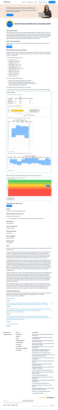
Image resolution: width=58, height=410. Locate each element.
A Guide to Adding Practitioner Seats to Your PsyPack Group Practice (42, 347)
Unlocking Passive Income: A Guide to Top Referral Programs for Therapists (42, 364)
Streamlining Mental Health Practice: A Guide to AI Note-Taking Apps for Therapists (43, 367)
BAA (17, 405)
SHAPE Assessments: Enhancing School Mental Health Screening (43, 361)
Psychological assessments (37, 393)
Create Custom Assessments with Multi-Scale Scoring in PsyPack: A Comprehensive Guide (43, 355)
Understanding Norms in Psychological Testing (41, 352)
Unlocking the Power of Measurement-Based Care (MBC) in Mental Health (43, 381)
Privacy (8, 405)
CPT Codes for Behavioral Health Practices (40, 383)
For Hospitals (19, 346)
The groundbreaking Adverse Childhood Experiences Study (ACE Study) (42, 338)
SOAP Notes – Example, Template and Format (41, 391)
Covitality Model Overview (12, 323)
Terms (4, 405)
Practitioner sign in (42, 2)
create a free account (14, 43)
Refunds (13, 405)
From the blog (35, 332)
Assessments (30, 2)
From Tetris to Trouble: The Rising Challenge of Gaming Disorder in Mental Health (43, 341)
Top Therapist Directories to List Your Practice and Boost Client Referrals (43, 358)
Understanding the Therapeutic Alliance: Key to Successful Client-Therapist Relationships (41, 350)
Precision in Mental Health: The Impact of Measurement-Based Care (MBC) (43, 373)
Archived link (8, 300)
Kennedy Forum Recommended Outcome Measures (42, 370)
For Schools (18, 344)
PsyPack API (18, 350)
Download (9, 47)
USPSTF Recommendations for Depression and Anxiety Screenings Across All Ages (43, 344)
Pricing (35, 2)
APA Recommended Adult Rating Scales (40, 375)
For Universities (19, 342)
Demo (17, 338)
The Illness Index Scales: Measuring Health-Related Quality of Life (42, 335)
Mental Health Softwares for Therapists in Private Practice (42, 386)
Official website (10, 298)
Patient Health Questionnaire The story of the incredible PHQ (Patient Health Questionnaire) (43, 389)
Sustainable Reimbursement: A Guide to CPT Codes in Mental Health (42, 378)
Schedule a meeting (20, 340)
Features (24, 2)
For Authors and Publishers (22, 348)
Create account (52, 2)
